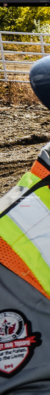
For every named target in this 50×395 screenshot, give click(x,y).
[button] (46, 4)
